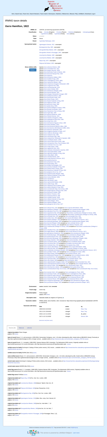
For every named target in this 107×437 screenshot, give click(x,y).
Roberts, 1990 (52, 67)
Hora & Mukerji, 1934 (54, 185)
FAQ (76, 14)
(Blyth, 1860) (51, 155)
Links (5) (29, 328)
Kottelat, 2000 (51, 89)
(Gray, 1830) (50, 106)
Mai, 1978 (52, 87)
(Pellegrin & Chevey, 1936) (54, 107)
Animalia (46, 32)
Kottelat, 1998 (52, 192)
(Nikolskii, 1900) (52, 177)
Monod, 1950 (52, 195)
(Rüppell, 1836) (53, 90)
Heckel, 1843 (50, 260)
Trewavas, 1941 (52, 194)
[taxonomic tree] (42, 320)
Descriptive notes (31, 297)
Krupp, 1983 (51, 79)
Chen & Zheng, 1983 (54, 111)
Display (32, 70)
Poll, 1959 (51, 85)
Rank (35, 38)
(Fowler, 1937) (51, 99)
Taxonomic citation (31, 301)
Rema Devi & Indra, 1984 (54, 141)
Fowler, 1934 (51, 102)
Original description (30, 293)
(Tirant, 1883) (53, 80)
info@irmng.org (74, 427)
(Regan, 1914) (51, 200)
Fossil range (32, 289)
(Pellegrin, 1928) (52, 223)
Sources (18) (12, 328)
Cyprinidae (57, 33)
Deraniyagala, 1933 (53, 165)
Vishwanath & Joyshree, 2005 (56, 150)
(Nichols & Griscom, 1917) (54, 158)
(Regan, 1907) (53, 282)
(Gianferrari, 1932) (54, 233)
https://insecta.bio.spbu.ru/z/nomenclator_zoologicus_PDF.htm (68, 339)
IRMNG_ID (33, 29)
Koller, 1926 (51, 258)
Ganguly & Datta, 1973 (56, 262)
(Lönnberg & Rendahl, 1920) (56, 250)
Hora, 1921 (51, 68)
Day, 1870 (44, 60)
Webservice (65, 14)
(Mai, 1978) (75, 243)
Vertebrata (71, 32)
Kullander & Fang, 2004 (54, 101)
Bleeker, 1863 (52, 82)
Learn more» (76, 433)
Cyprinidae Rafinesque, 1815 (47, 41)
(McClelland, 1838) (52, 151)
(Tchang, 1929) (51, 253)
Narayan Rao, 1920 (53, 73)
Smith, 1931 (51, 272)
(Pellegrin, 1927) (53, 209)
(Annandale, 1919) (52, 109)
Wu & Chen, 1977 (53, 204)
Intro (13, 14)
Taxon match (44, 14)
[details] (48, 294)
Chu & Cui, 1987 (53, 145)
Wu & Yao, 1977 (53, 172)
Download (88, 14)
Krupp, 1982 (51, 104)
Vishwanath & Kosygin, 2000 (55, 94)
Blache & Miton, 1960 (55, 126)
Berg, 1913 (50, 163)
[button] (51, 297)
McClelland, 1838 (46, 63)
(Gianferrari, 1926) (52, 114)
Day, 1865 (46, 47)
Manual (72, 14)
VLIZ (52, 427)
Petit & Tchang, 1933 (53, 168)
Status (34, 36)
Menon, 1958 (52, 95)
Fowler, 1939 (51, 252)
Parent (34, 41)
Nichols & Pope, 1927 (56, 263)
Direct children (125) (30, 67)
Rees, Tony (84, 309)
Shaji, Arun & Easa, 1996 (56, 189)
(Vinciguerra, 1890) (53, 118)
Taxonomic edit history (29, 305)
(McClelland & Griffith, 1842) (57, 128)
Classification (32, 32)
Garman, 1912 (46, 44)
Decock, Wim (84, 316)
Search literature (34, 14)
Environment (32, 286)
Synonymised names (30, 44)
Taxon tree (26, 14)
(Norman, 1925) (52, 70)
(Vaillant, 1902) (52, 77)
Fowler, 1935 (52, 274)
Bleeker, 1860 (48, 50)
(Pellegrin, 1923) (52, 219)
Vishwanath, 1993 (53, 129)
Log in (93, 14)
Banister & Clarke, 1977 (55, 131)
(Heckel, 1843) (50, 180)
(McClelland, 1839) (53, 182)
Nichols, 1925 (51, 156)
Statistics (58, 14)
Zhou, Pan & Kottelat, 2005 (56, 143)
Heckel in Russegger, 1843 (50, 52)
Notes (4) (21, 328)
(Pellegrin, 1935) (52, 202)
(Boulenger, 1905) (52, 235)
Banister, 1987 (51, 92)
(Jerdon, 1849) (52, 140)
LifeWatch (81, 14)
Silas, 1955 (50, 112)
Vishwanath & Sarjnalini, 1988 (57, 138)
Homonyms (52, 14)
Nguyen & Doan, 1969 (55, 123)
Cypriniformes (44, 33)
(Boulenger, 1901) (53, 221)
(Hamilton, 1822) (51, 124)
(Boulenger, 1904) (53, 133)
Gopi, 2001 (52, 162)
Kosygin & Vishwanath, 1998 (56, 84)
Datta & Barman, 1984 (54, 275)
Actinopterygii (86, 32)
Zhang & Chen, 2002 (55, 190)
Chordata (58, 32)
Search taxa (18, 14)
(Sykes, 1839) (51, 146)
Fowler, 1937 (52, 97)
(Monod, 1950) (51, 231)
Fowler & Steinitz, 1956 (54, 72)
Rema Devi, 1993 (54, 119)
